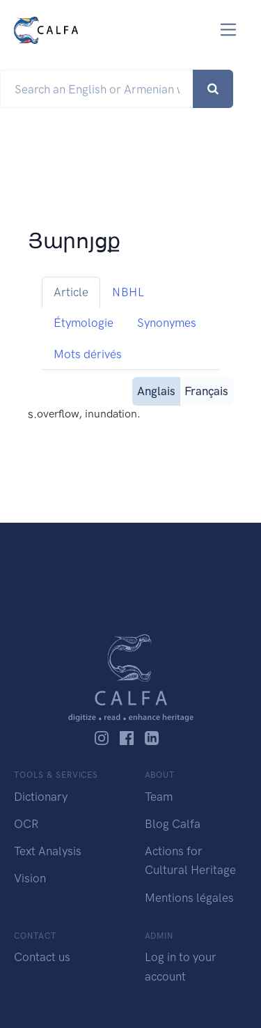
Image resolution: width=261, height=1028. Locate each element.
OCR (26, 824)
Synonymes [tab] (166, 323)
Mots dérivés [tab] (88, 354)
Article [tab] (71, 292)
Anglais (156, 390)
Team (159, 797)
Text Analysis (47, 851)
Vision (30, 878)
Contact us (42, 957)
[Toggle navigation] (228, 29)
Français (206, 390)
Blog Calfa (172, 824)
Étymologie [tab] (83, 323)
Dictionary (41, 797)
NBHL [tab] (128, 292)
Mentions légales (189, 898)
